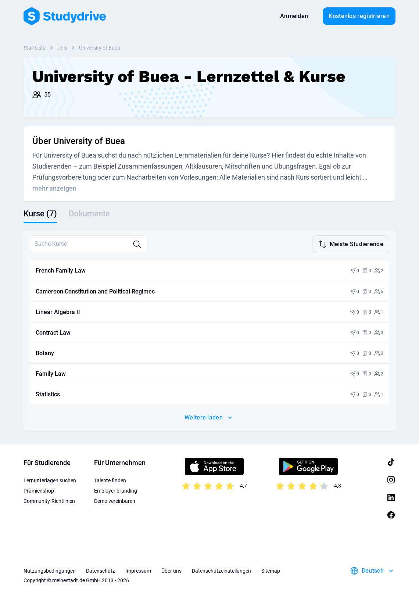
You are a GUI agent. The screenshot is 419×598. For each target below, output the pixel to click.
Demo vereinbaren (114, 500)
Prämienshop (39, 490)
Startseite (35, 48)
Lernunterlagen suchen (50, 480)
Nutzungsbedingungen (50, 570)
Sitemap (270, 570)
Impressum (138, 570)
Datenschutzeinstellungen (221, 570)
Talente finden (110, 480)
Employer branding (115, 490)
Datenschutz (100, 570)
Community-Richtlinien (49, 500)
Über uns (171, 570)
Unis (62, 48)
